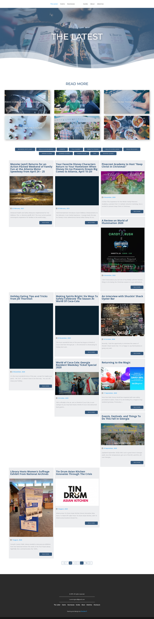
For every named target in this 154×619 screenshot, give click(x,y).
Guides (89, 4)
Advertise (104, 4)
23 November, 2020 (18, 372)
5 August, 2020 (63, 509)
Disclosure (97, 605)
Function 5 (84, 611)
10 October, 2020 (109, 339)
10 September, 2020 (110, 448)
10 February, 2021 (64, 208)
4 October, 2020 (63, 398)
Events (59, 4)
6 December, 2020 (109, 197)
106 (86, 563)
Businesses (67, 4)
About (96, 4)
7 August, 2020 (17, 540)
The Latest (50, 4)
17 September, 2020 (110, 393)
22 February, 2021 (18, 208)
